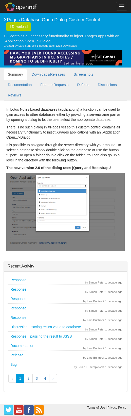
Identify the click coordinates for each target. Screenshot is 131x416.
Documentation (20, 85)
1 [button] (20, 378)
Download (19, 27)
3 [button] (37, 378)
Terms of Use (96, 407)
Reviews (14, 95)
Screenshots (83, 74)
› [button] (53, 378)
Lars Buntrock (27, 45)
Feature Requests (54, 85)
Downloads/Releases (48, 74)
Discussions (107, 85)
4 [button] (45, 378)
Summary (15, 74)
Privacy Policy (116, 407)
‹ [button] (12, 378)
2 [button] (28, 378)
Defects (83, 85)
